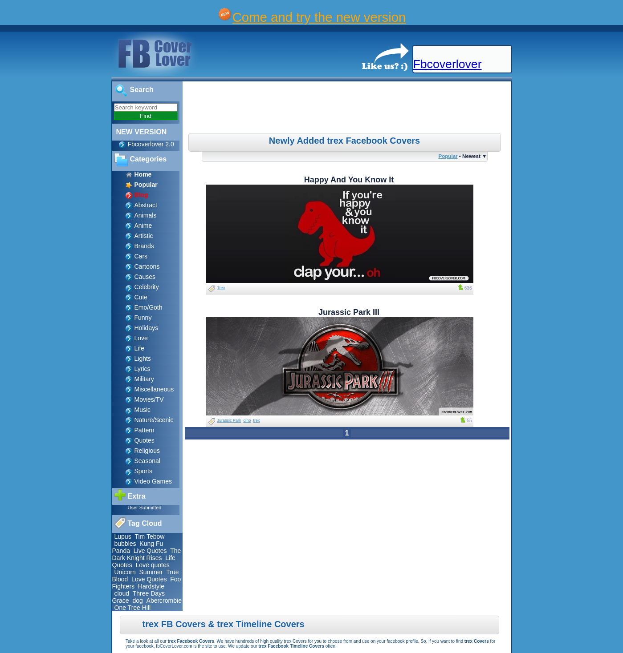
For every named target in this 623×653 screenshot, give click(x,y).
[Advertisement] (348, 109)
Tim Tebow (149, 536)
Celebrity (146, 286)
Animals (145, 215)
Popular (447, 156)
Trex (221, 288)
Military (144, 379)
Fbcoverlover (447, 64)
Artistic (143, 235)
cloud (121, 593)
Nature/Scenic (154, 419)
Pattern (144, 430)
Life (139, 348)
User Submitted (145, 507)
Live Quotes (150, 550)
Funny (143, 317)
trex (256, 420)
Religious (147, 450)
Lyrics (142, 368)
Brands (144, 246)
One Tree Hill (132, 607)
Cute (141, 297)
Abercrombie (164, 600)
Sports (143, 471)
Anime (143, 225)
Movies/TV (149, 399)
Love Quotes (149, 579)
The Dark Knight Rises (146, 554)
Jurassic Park (229, 420)
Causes (144, 276)
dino (247, 420)
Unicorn (125, 572)
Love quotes (152, 564)
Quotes (144, 440)
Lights (142, 358)
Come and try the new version (319, 17)
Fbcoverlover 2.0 (151, 144)
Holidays (146, 327)
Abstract (145, 205)
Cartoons (147, 266)
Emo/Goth (148, 307)
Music (142, 409)
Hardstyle (151, 586)
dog (137, 600)
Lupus (122, 536)
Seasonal (147, 460)
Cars (141, 256)
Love (141, 338)
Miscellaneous (154, 389)
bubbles (125, 543)
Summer (151, 572)
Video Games (153, 481)
